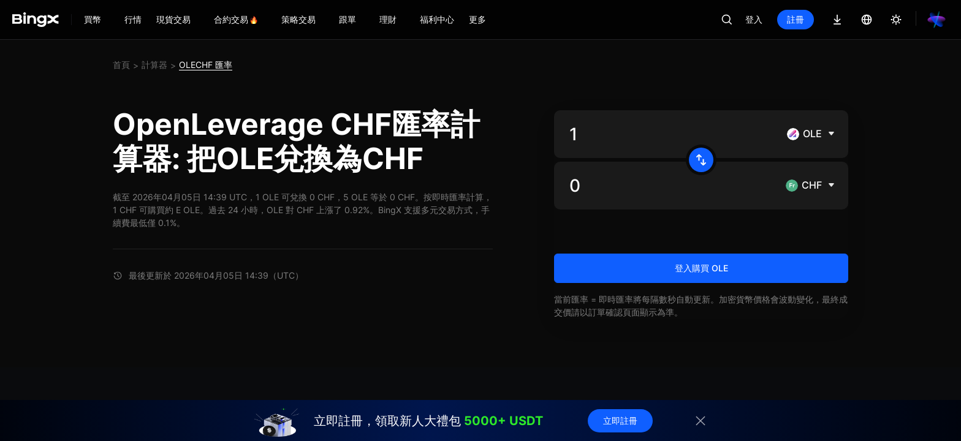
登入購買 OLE (701, 268)
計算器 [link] (154, 64)
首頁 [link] (121, 64)
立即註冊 (620, 420)
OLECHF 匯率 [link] (205, 64)
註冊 (795, 19)
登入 (753, 19)
